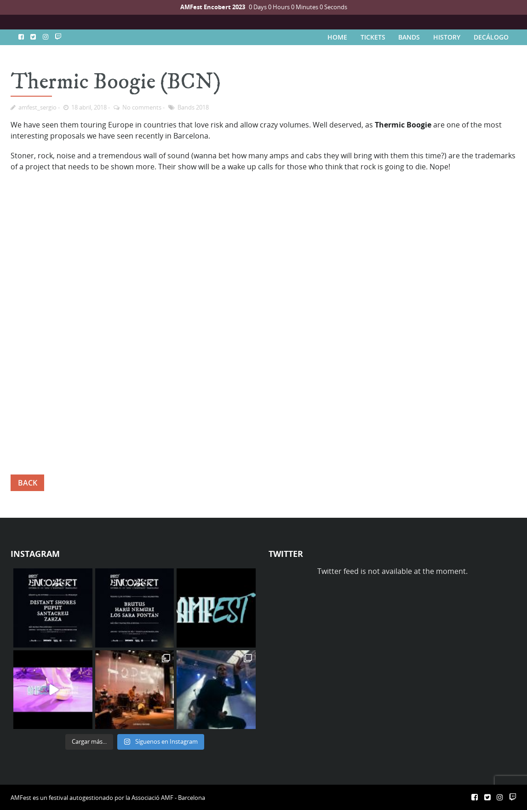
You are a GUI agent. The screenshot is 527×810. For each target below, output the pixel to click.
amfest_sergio (37, 107)
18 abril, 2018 (89, 107)
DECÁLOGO (491, 37)
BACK (27, 483)
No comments (141, 107)
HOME (337, 37)
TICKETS (373, 37)
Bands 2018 (193, 107)
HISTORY (446, 37)
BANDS (409, 37)
